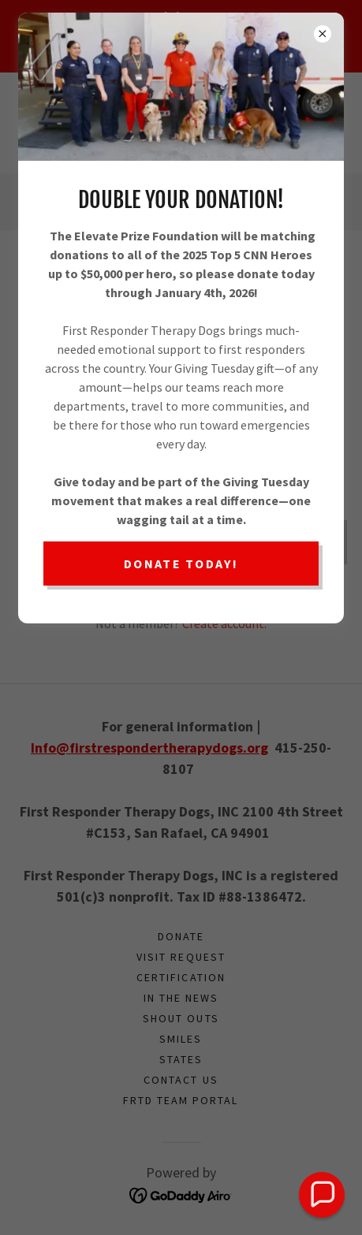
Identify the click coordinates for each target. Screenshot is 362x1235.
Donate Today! (181, 563)
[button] (322, 1195)
